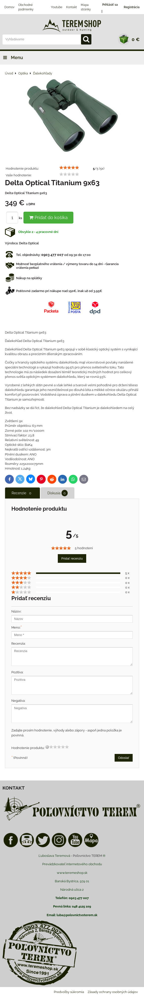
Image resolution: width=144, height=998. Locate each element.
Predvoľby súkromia (69, 992)
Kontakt (71, 7)
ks (14, 218)
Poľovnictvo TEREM (87, 856)
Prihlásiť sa (110, 4)
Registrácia (132, 7)
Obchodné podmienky (26, 7)
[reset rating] (47, 747)
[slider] (69, 168)
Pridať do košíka (48, 217)
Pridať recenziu (72, 558)
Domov (9, 7)
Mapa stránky (86, 7)
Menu (11, 57)
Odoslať (123, 758)
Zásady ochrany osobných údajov (113, 992)
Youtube (56, 7)
